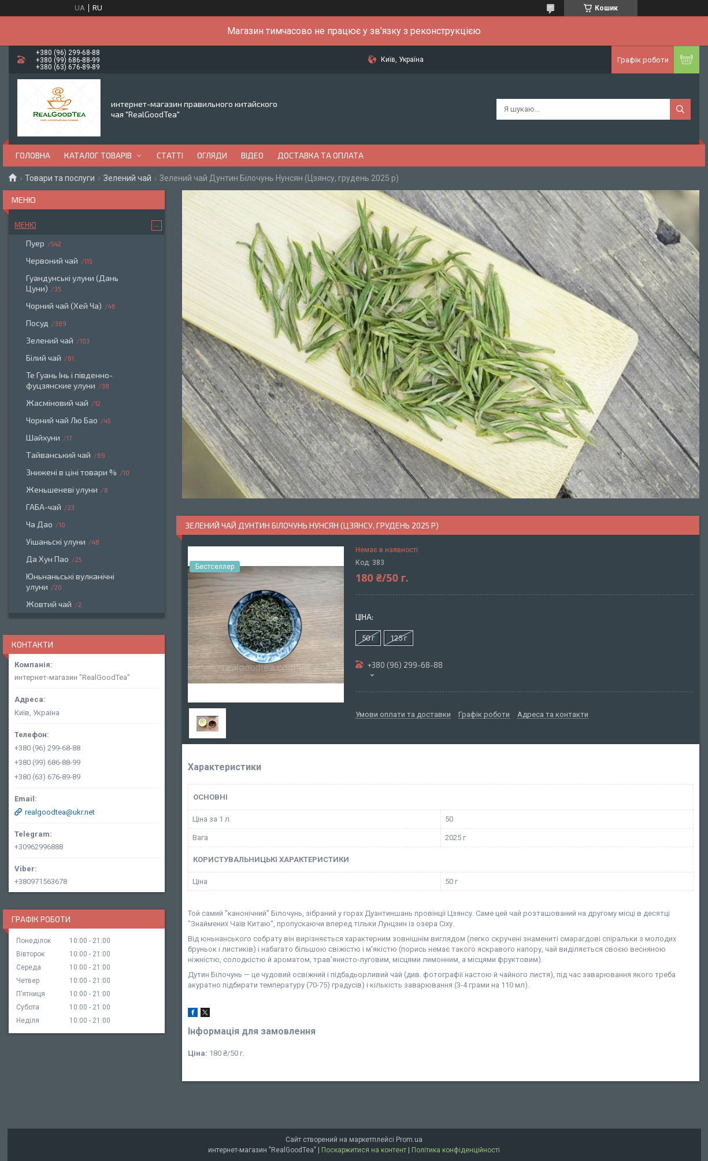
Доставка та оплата (320, 155)
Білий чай (43, 358)
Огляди (212, 155)
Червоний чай (52, 260)
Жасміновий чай (57, 403)
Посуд (37, 323)
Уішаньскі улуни (56, 541)
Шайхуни (43, 437)
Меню (25, 225)
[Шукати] (680, 109)
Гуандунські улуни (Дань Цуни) (72, 283)
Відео (252, 155)
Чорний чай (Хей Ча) (64, 305)
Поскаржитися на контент (363, 1150)
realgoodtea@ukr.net (60, 812)
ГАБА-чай (43, 507)
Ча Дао (39, 524)
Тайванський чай (58, 455)
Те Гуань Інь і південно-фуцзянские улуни (69, 380)
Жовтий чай (49, 604)
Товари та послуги (60, 178)
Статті (170, 155)
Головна (33, 155)
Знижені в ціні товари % (71, 472)
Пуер (35, 243)
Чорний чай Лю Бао (62, 420)
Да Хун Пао (47, 559)
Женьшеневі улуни (62, 489)
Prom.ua (409, 1140)
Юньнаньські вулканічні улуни (70, 581)
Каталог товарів (98, 155)
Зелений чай (127, 178)
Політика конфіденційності (456, 1150)
